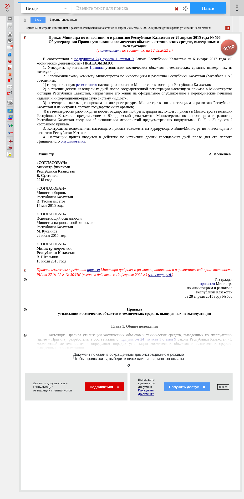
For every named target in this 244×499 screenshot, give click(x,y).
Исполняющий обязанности (59, 218)
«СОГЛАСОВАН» (51, 188)
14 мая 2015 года (50, 205)
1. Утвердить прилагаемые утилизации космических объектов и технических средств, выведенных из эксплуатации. (135, 69)
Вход (38, 19)
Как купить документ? (146, 392)
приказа (93, 270)
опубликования (73, 141)
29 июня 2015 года (51, 235)
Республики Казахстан (55, 197)
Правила (97, 67)
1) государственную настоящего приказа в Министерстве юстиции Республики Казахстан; (127, 85)
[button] (7, 8)
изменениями (110, 50)
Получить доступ (187, 387)
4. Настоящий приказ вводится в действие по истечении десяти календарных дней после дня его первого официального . (135, 139)
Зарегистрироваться (63, 19)
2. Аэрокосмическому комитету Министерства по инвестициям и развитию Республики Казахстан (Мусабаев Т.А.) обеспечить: (135, 78)
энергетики (54, 248)
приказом (207, 284)
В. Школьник (47, 257)
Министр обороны (52, 193)
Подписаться (104, 387)
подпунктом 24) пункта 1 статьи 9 (104, 59)
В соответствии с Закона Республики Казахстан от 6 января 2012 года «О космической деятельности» (135, 61)
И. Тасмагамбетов (51, 201)
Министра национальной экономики (66, 223)
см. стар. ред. (160, 275)
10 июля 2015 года (51, 261)
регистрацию (86, 85)
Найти (208, 8)
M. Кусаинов (47, 231)
